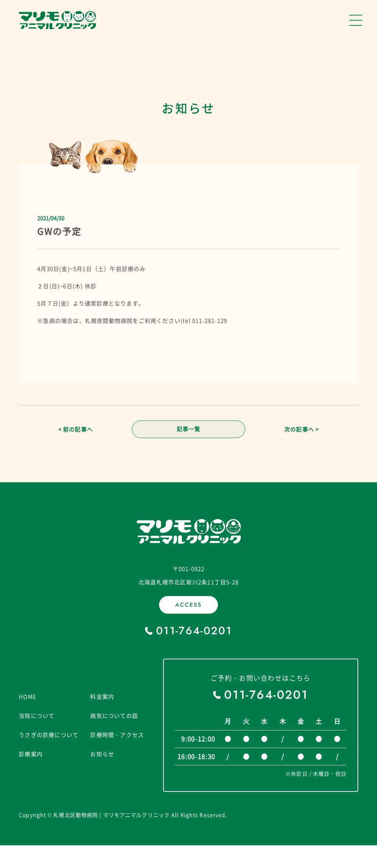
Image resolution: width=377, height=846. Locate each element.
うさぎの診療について (48, 735)
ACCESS (188, 606)
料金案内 (102, 697)
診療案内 (31, 754)
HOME (27, 697)
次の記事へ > (301, 430)
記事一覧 (189, 430)
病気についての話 (114, 716)
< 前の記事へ (75, 430)
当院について (36, 716)
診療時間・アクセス (117, 735)
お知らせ (102, 754)
